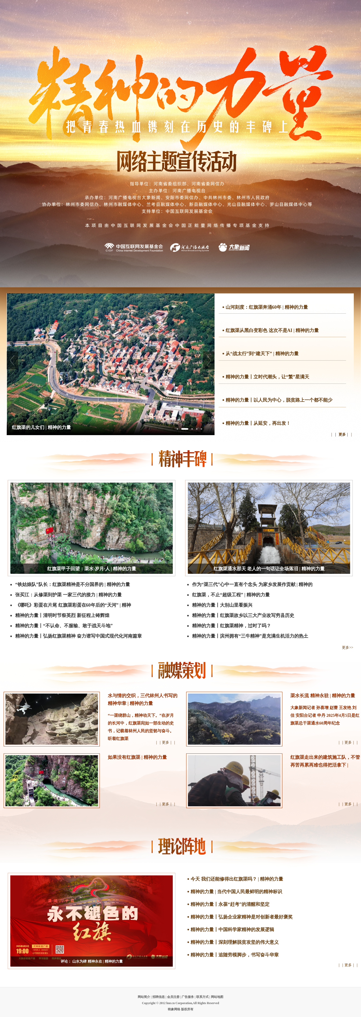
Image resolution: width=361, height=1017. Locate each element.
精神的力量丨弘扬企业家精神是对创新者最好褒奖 (242, 917)
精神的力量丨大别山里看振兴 (222, 605)
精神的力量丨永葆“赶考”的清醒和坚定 (230, 904)
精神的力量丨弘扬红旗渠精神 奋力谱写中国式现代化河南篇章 (78, 636)
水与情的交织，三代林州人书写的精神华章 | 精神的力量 (142, 699)
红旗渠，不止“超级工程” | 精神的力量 (231, 594)
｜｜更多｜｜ (165, 742)
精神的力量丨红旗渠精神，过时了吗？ (231, 625)
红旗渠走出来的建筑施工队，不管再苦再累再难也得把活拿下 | (325, 761)
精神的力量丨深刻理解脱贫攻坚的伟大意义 (235, 942)
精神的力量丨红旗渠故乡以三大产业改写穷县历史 (243, 615)
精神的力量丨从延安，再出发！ (258, 423)
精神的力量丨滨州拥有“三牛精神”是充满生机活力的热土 (250, 636)
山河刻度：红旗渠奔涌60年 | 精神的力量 (267, 307)
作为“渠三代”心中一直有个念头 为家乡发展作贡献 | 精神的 (252, 584)
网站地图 (217, 997)
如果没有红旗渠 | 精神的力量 (137, 757)
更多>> (347, 647)
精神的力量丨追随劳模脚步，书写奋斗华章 (235, 954)
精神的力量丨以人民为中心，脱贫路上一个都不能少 (279, 400)
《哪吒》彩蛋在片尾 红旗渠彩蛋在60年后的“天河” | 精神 (73, 605)
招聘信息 (158, 997)
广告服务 (188, 997)
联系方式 (202, 997)
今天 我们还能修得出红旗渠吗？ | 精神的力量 (237, 879)
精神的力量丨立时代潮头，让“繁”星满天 (267, 376)
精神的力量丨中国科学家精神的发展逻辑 (232, 929)
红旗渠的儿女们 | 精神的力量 (41, 427)
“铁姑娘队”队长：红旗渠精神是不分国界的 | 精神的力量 (72, 584)
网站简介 (144, 997)
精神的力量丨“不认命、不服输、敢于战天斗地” (64, 625)
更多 (342, 434)
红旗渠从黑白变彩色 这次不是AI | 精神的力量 (272, 330)
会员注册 (173, 997)
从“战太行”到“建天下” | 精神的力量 (262, 353)
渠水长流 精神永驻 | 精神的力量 (322, 695)
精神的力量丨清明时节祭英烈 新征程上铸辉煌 (62, 615)
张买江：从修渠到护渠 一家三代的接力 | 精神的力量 (68, 594)
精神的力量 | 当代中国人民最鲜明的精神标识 (236, 891)
